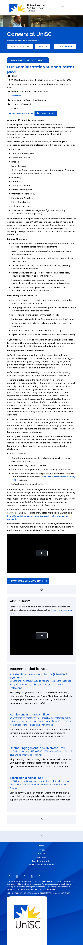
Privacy (41, 850)
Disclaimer (41, 857)
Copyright (41, 853)
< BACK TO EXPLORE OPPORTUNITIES (28, 580)
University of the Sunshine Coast (23, 881)
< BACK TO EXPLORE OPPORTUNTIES (27, 60)
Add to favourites (21, 113)
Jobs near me (64, 46)
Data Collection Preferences (41, 864)
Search (43, 46)
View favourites (46, 113)
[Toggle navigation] (62, 7)
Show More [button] (14, 96)
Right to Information (41, 861)
